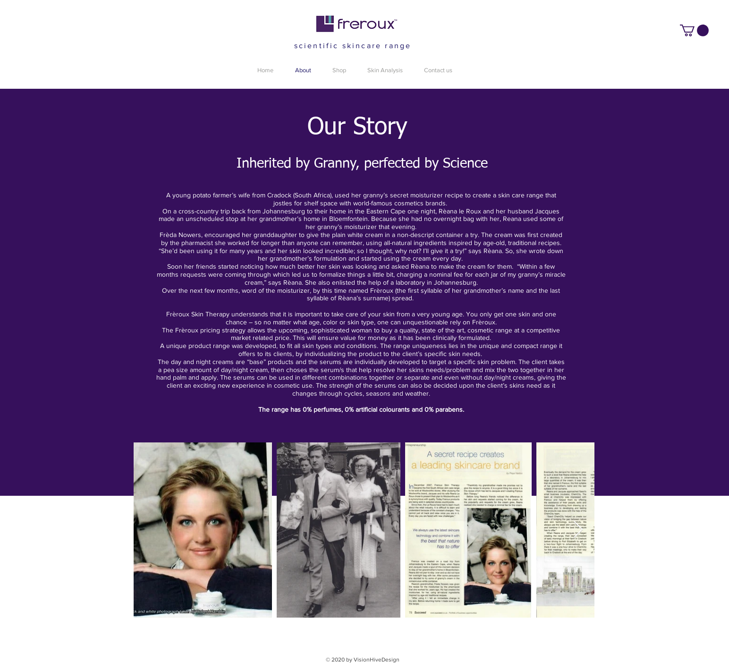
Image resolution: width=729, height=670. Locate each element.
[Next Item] (578, 530)
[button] (694, 30)
